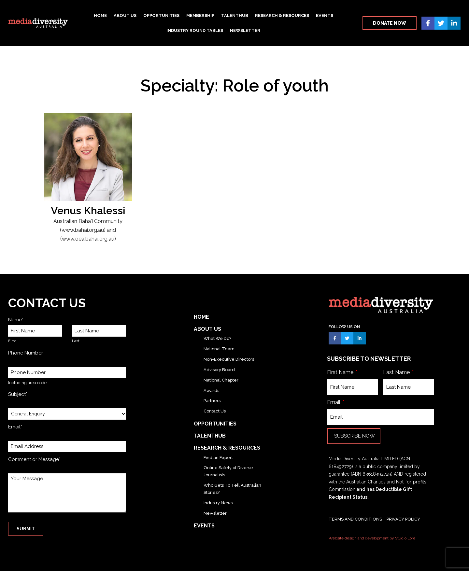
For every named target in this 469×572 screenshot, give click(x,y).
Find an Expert (218, 457)
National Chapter (221, 380)
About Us (125, 15)
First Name (341, 373)
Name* (15, 320)
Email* (15, 427)
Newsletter (245, 30)
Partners (212, 400)
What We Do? (217, 338)
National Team (219, 348)
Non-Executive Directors (229, 359)
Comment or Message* (34, 459)
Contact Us (215, 411)
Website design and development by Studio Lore (372, 539)
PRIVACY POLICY (403, 520)
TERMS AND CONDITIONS (355, 520)
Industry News (218, 502)
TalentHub (234, 15)
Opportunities (161, 15)
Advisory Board (219, 369)
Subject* (17, 394)
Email (334, 403)
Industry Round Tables (194, 30)
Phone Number (25, 353)
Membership (200, 15)
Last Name (397, 373)
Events (324, 15)
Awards (211, 390)
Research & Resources (282, 15)
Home (100, 15)
